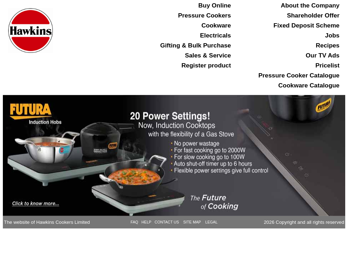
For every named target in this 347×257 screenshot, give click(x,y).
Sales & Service (208, 55)
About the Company (310, 5)
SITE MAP (192, 222)
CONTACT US (167, 222)
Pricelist (328, 65)
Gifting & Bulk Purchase (195, 45)
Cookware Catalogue (309, 85)
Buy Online (214, 5)
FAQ (134, 222)
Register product (206, 65)
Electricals (215, 35)
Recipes (328, 45)
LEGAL (211, 222)
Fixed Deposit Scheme (306, 25)
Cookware (216, 25)
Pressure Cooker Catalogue (299, 75)
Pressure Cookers (204, 15)
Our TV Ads (323, 55)
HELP (146, 222)
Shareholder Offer (313, 15)
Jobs (332, 35)
